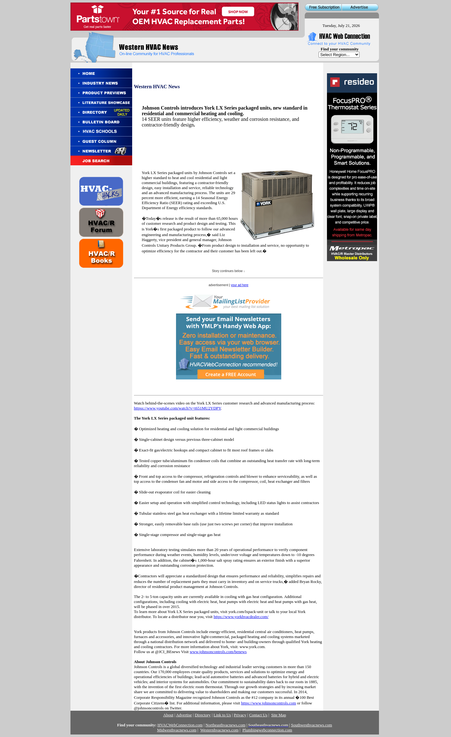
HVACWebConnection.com (180, 725)
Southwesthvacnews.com (311, 725)
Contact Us (258, 715)
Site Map (278, 715)
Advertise (184, 715)
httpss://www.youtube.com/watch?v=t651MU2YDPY (177, 408)
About (168, 715)
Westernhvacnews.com (219, 730)
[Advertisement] (215, 154)
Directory (203, 715)
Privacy (240, 715)
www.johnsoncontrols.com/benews (218, 651)
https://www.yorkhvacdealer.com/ (241, 616)
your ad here (239, 285)
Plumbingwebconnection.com (267, 730)
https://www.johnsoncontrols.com (268, 703)
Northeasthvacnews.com (225, 725)
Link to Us (222, 715)
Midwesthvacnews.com (176, 730)
